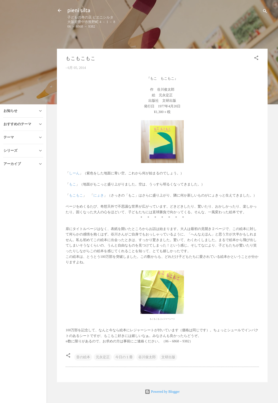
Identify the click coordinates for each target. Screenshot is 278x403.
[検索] (265, 11)
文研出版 (168, 357)
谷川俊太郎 (147, 357)
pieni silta (78, 10)
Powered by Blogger (162, 391)
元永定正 (103, 357)
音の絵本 (83, 357)
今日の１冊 (124, 357)
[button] (256, 58)
